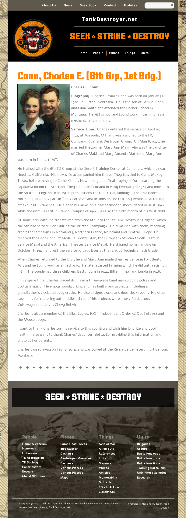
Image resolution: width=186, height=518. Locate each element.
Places (114, 53)
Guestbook (88, 5)
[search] (156, 5)
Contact (110, 5)
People (98, 53)
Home (83, 53)
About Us (49, 5)
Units (145, 53)
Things (130, 53)
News (68, 5)
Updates (130, 5)
